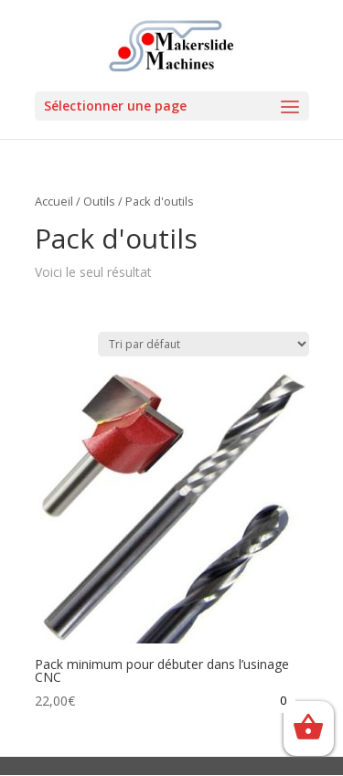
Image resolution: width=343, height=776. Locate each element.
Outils (99, 201)
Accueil (54, 201)
